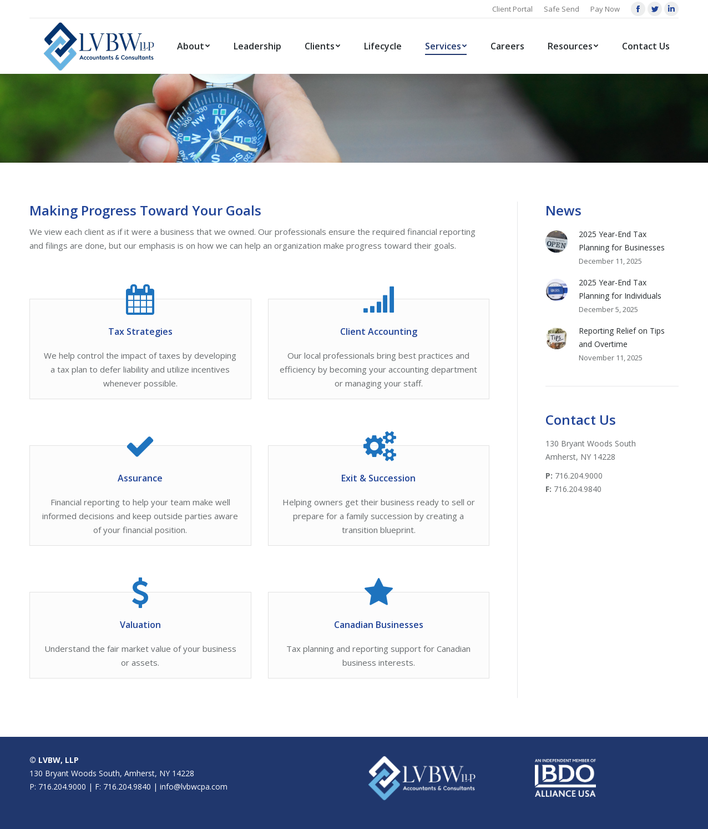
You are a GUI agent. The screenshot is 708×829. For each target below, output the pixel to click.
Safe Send (561, 9)
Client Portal (512, 9)
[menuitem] (193, 46)
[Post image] (556, 241)
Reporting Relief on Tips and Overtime (622, 337)
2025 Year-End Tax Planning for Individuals (620, 289)
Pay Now (605, 9)
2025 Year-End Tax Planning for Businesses (622, 241)
